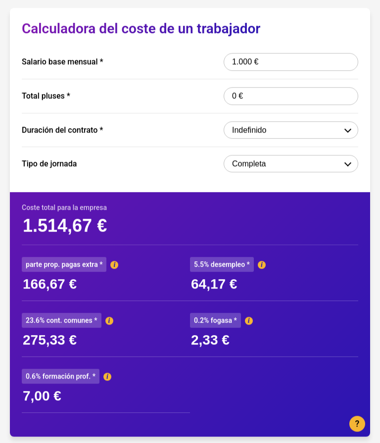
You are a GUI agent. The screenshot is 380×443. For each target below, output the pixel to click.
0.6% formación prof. (60, 376)
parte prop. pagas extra (64, 264)
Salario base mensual (62, 62)
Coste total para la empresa (64, 207)
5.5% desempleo (222, 264)
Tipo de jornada (49, 164)
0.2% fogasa (215, 320)
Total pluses (46, 96)
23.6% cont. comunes (61, 320)
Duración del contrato (62, 130)
